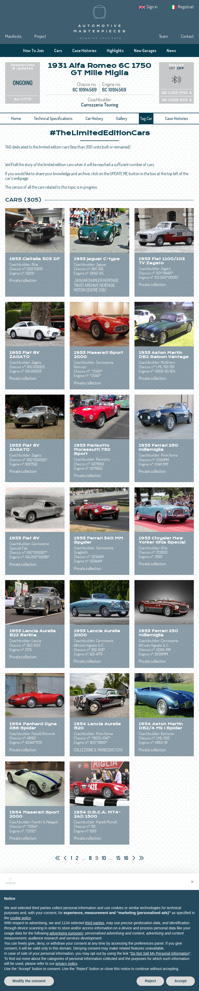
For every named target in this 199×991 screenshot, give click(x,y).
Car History (94, 118)
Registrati (186, 6)
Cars (58, 50)
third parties (94, 928)
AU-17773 (22, 99)
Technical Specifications (53, 118)
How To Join (33, 50)
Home (16, 118)
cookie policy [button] (20, 923)
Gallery (121, 118)
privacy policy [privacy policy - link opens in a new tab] (66, 969)
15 (119, 857)
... (83, 857)
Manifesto (13, 36)
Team (163, 36)
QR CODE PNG (176, 93)
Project (40, 36)
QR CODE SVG (176, 100)
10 (104, 857)
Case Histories (84, 50)
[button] (192, 887)
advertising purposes (66, 938)
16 (126, 857)
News (171, 50)
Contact (187, 36)
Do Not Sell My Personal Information (160, 959)
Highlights (115, 50)
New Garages (145, 50)
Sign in (152, 6)
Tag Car (146, 118)
